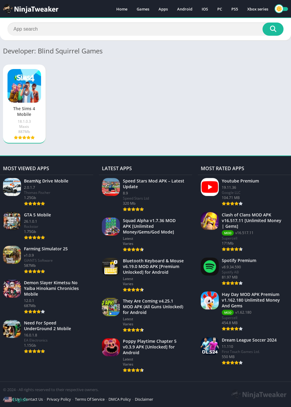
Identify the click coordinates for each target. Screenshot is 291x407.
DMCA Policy (119, 399)
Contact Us (33, 399)
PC (219, 9)
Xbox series (257, 9)
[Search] (145, 29)
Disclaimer (144, 399)
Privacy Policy (59, 399)
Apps (163, 9)
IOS (205, 9)
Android (184, 9)
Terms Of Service (90, 399)
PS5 (234, 9)
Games (143, 9)
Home (121, 9)
